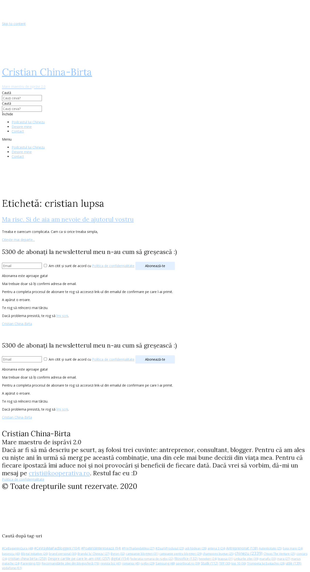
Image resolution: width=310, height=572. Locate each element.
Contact (18, 131)
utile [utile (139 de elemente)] (293, 563)
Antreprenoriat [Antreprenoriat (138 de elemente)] (242, 548)
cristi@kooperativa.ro (59, 473)
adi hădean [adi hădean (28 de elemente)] (196, 548)
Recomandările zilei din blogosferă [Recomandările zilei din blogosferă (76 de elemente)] (71, 563)
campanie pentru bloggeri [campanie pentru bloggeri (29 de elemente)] (180, 554)
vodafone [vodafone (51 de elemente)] (12, 568)
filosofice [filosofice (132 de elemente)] (186, 558)
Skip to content (14, 23)
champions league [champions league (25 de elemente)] (218, 554)
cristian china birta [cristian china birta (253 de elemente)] (27, 558)
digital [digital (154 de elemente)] (120, 558)
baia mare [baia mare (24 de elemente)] (293, 548)
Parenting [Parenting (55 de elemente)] (31, 563)
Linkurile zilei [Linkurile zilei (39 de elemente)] (246, 559)
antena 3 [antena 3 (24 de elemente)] (216, 548)
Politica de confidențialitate (113, 265)
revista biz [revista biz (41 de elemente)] (111, 563)
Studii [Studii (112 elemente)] (209, 563)
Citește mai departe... (18, 239)
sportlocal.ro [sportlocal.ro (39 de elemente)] (188, 563)
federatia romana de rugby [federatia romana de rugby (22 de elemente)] (151, 559)
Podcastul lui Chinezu (28, 122)
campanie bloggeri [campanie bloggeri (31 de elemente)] (142, 554)
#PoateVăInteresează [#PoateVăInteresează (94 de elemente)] (101, 548)
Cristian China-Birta (17, 323)
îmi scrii (62, 315)
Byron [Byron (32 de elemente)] (118, 554)
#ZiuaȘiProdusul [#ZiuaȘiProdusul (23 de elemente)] (169, 548)
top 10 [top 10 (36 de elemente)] (238, 563)
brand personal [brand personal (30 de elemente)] (63, 554)
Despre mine (22, 126)
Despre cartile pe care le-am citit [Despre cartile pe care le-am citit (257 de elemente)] (79, 558)
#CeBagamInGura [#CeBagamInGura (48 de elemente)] (17, 548)
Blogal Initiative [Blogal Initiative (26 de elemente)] (34, 554)
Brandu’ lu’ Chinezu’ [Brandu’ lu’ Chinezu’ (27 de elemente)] (94, 554)
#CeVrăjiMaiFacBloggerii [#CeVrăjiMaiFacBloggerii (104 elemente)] (57, 548)
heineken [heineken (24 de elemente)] (208, 559)
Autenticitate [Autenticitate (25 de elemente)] (270, 548)
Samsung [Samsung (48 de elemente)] (165, 563)
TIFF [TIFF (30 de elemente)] (224, 563)
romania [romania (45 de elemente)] (131, 563)
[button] (155, 139)
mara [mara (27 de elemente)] (283, 559)
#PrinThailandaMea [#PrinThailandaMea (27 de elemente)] (138, 548)
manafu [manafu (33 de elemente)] (267, 559)
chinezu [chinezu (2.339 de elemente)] (249, 553)
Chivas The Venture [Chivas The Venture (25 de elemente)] (279, 554)
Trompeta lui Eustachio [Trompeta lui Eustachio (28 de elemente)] (266, 563)
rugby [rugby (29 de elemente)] (148, 563)
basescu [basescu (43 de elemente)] (11, 553)
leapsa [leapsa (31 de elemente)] (225, 559)
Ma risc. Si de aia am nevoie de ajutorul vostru (68, 219)
